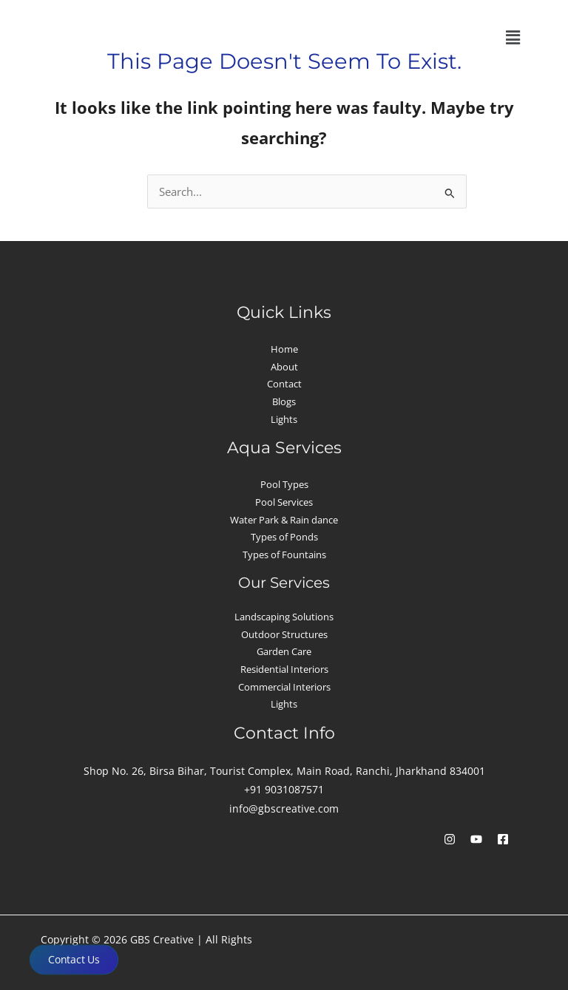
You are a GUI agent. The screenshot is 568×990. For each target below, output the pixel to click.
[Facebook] (503, 839)
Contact (284, 383)
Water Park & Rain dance (284, 519)
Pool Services (284, 502)
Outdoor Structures (284, 634)
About (284, 366)
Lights (284, 419)
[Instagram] (450, 839)
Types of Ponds (284, 536)
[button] (512, 38)
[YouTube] (476, 839)
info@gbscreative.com (284, 808)
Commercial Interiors (284, 687)
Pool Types (284, 484)
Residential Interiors (284, 669)
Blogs (284, 401)
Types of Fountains (284, 554)
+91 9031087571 (284, 789)
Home (284, 349)
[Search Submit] (450, 194)
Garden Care (284, 651)
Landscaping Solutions (284, 616)
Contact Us (74, 959)
